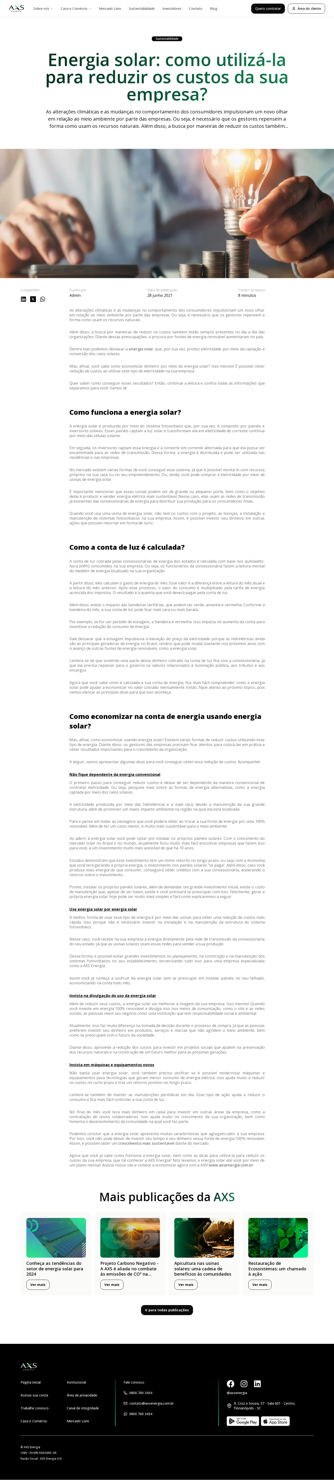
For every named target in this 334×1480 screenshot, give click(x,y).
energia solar (141, 349)
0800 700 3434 (140, 1392)
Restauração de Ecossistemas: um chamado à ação (277, 1268)
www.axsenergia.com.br (231, 1165)
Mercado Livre (110, 8)
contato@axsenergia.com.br (151, 1403)
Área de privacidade (82, 1395)
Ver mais (37, 1284)
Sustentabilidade (142, 8)
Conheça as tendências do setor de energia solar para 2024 (54, 1268)
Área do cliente (306, 8)
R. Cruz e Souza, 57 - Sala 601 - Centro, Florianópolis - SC (264, 1405)
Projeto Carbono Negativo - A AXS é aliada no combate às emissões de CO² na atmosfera (129, 1271)
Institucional (76, 1382)
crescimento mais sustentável (146, 1143)
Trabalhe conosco (35, 1408)
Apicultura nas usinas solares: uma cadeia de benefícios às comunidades (202, 1268)
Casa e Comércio (76, 8)
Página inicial (31, 1382)
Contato (195, 8)
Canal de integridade (83, 1408)
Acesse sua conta (34, 1395)
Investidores (171, 8)
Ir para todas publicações (167, 1310)
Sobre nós (43, 8)
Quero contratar (268, 8)
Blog (213, 8)
